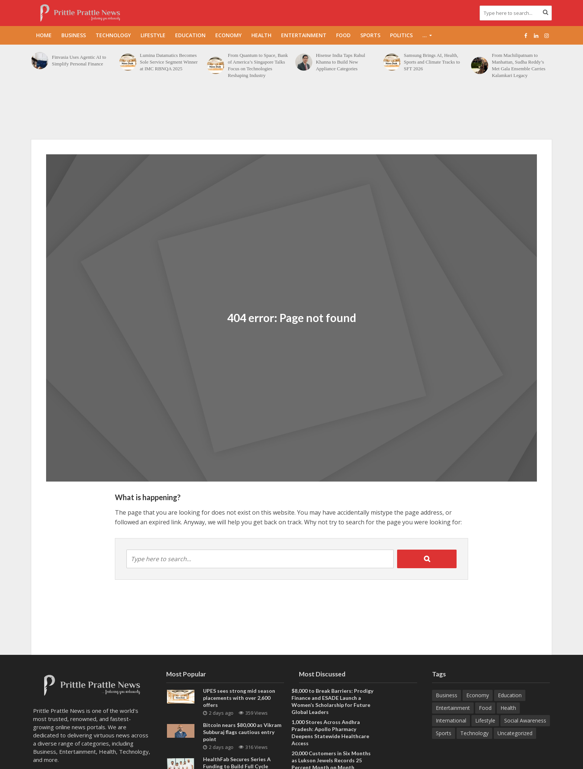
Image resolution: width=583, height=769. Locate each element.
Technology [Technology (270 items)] (474, 733)
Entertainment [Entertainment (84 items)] (453, 707)
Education (190, 35)
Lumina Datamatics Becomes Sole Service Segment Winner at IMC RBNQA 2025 (169, 61)
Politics (401, 35)
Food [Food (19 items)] (485, 707)
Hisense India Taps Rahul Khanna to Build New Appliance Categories (340, 61)
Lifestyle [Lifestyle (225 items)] (485, 720)
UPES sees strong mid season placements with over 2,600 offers (239, 698)
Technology (113, 35)
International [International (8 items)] (451, 720)
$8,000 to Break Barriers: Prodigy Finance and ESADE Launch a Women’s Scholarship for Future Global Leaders (332, 701)
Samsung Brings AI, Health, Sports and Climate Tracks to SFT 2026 (432, 61)
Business (73, 35)
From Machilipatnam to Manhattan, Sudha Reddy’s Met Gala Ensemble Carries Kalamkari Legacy (518, 65)
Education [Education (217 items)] (510, 695)
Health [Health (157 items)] (508, 707)
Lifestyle (153, 35)
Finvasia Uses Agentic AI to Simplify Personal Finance (79, 60)
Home (44, 35)
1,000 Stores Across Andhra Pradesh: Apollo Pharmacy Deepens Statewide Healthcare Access (330, 732)
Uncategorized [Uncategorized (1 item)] (514, 733)
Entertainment (303, 35)
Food (343, 35)
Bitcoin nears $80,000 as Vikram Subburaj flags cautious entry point (242, 732)
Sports (370, 35)
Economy (228, 35)
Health (261, 35)
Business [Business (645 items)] (446, 695)
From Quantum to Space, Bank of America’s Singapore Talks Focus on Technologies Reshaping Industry (258, 65)
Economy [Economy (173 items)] (477, 695)
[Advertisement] (291, 113)
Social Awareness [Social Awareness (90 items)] (525, 720)
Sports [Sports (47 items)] (443, 733)
